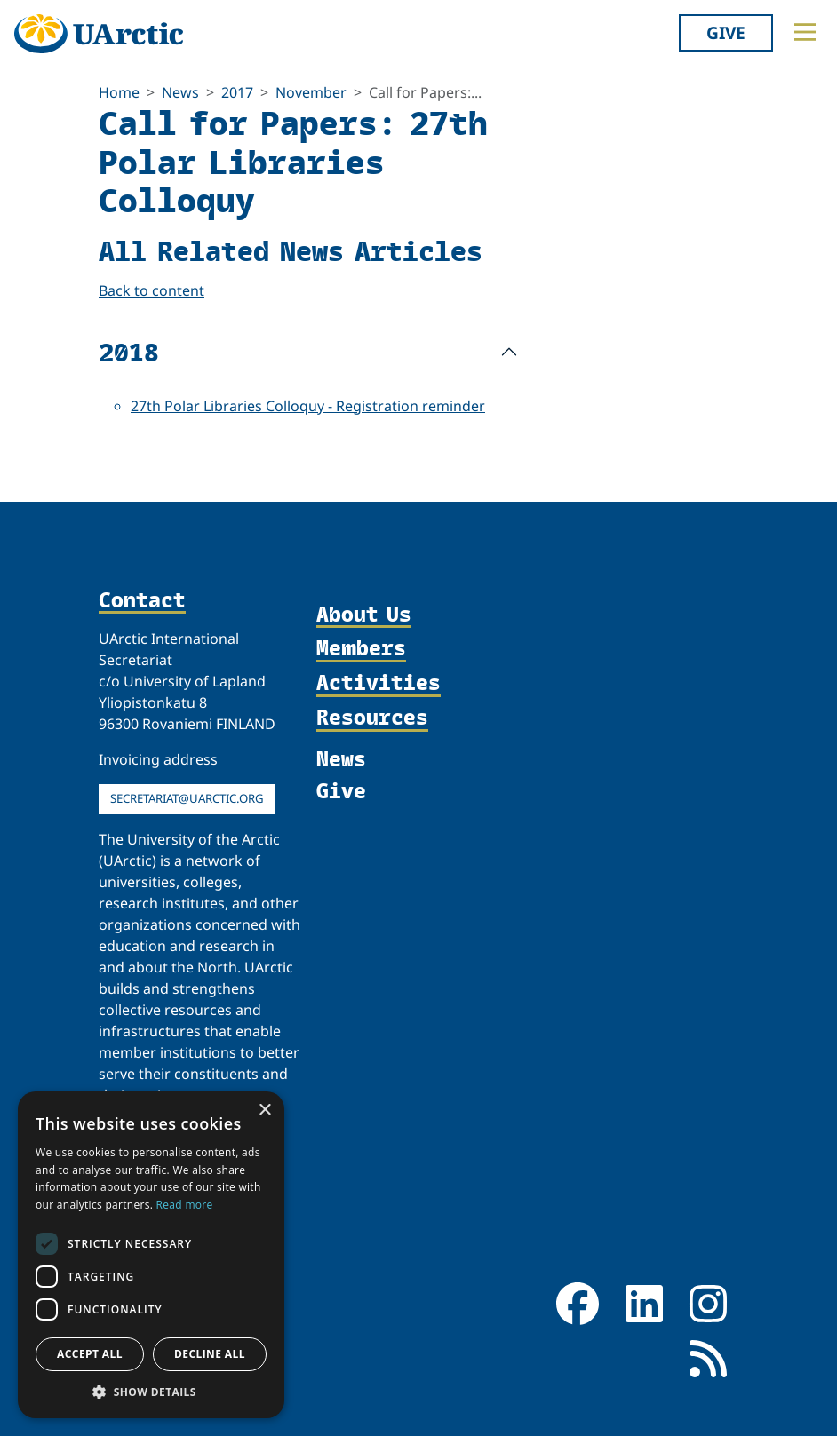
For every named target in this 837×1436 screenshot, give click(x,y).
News (180, 92)
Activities (378, 683)
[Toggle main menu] (805, 32)
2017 (237, 92)
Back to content (151, 290)
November (311, 92)
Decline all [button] (209, 1353)
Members (361, 648)
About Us (363, 615)
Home (119, 92)
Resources (372, 718)
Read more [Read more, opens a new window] (184, 1204)
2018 (129, 351)
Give (725, 32)
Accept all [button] (90, 1353)
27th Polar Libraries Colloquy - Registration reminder (308, 406)
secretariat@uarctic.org (187, 798)
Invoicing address (158, 759)
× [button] (264, 1110)
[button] (151, 1391)
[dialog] (151, 1254)
